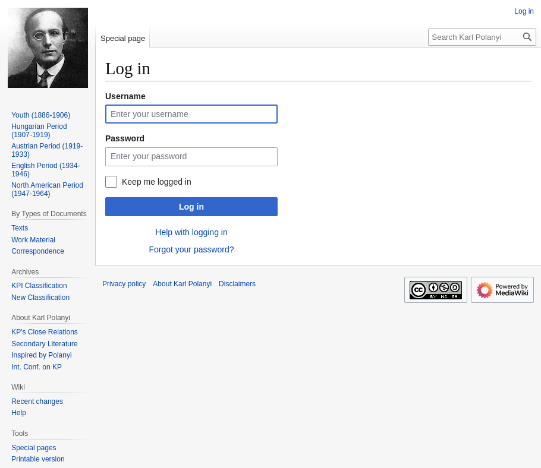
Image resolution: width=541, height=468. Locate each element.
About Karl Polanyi (182, 284)
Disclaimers (237, 284)
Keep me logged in (156, 181)
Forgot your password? (191, 249)
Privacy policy (124, 284)
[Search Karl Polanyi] (482, 37)
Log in (191, 206)
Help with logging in (191, 232)
